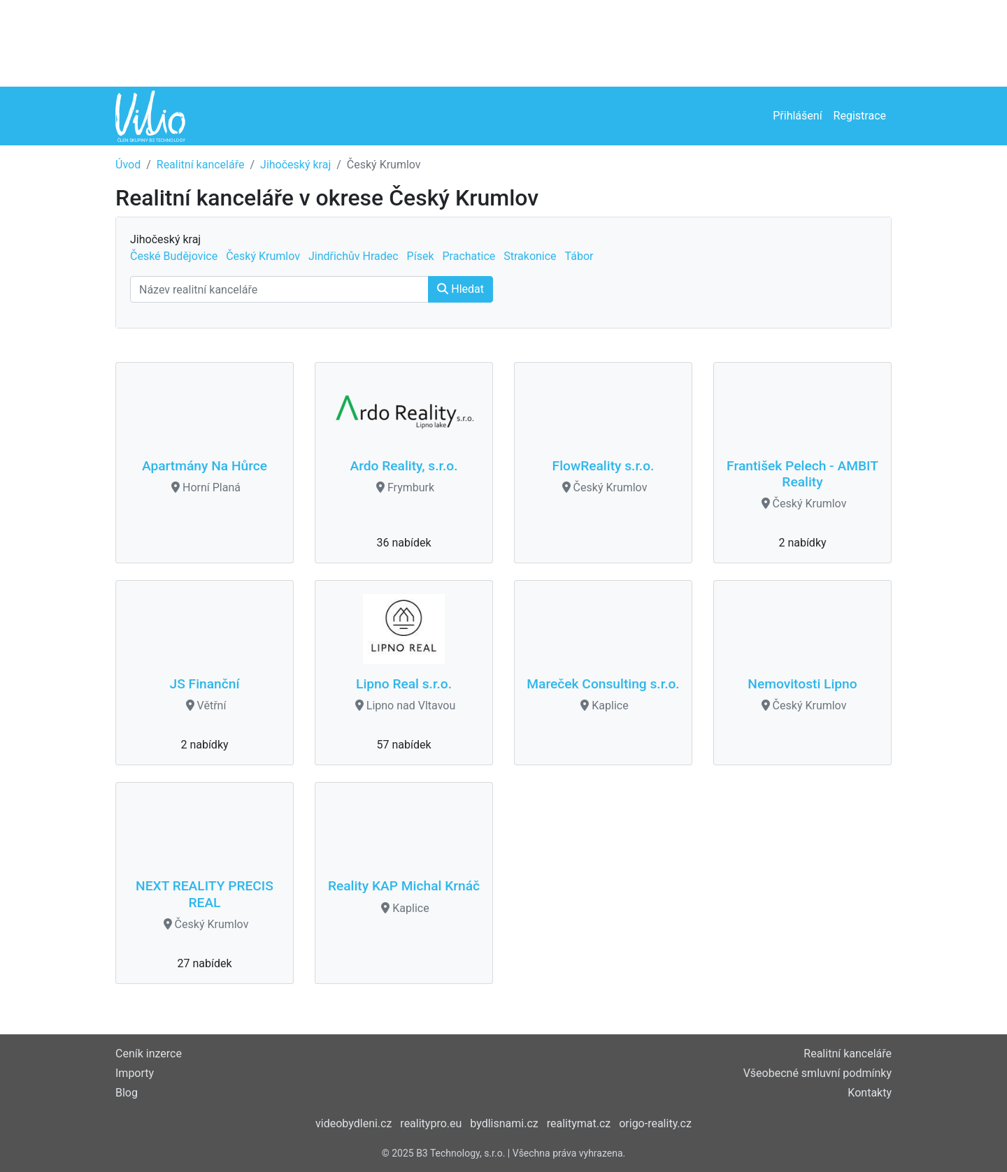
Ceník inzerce (148, 1053)
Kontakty (870, 1092)
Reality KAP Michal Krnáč (404, 886)
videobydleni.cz (353, 1123)
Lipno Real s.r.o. (404, 684)
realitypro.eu (431, 1123)
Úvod (128, 164)
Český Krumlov (263, 256)
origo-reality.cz (655, 1123)
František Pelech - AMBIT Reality (802, 474)
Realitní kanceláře (201, 164)
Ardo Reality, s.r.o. (403, 466)
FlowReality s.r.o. (603, 466)
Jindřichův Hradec (353, 256)
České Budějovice (173, 256)
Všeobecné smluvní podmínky (817, 1073)
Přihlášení (797, 115)
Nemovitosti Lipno (802, 684)
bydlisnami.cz (504, 1123)
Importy (134, 1073)
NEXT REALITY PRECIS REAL (204, 894)
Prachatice (468, 256)
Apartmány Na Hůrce (204, 466)
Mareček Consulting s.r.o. (603, 684)
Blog (126, 1092)
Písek (420, 256)
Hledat (460, 289)
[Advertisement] (503, 42)
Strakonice (529, 256)
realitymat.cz (579, 1123)
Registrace (860, 115)
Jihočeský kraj (295, 164)
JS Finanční (205, 684)
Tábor (579, 256)
